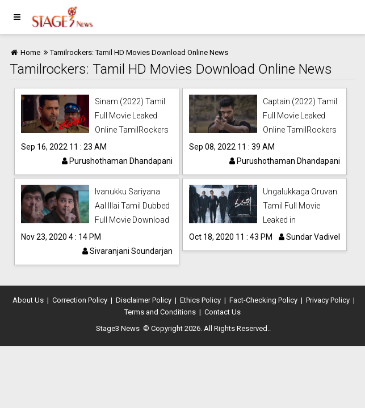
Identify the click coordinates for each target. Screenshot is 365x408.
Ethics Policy (200, 300)
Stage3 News (118, 328)
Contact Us (222, 312)
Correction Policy (79, 300)
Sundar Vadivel (309, 236)
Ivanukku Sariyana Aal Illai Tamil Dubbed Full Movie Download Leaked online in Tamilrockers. (132, 220)
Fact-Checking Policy (263, 300)
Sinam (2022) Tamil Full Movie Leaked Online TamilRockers (132, 115)
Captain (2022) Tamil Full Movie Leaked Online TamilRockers (300, 115)
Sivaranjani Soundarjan (127, 251)
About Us (28, 300)
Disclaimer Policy (143, 300)
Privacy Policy (328, 300)
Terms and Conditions (160, 312)
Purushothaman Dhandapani (117, 160)
